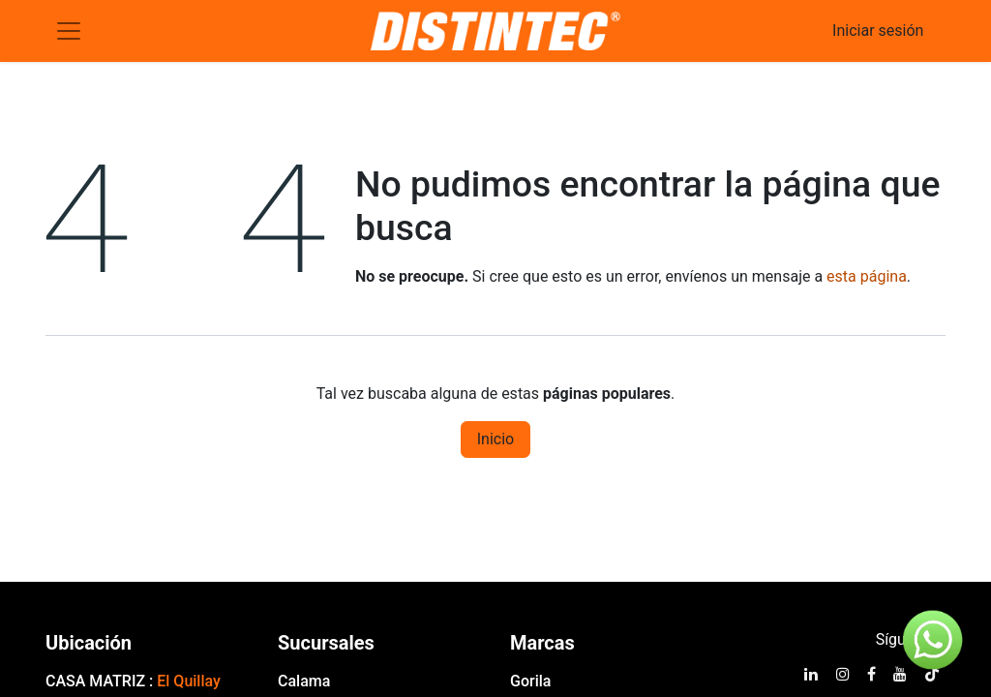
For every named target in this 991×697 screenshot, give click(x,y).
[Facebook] (871, 673)
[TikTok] (932, 673)
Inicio (495, 439)
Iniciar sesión (877, 30)
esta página (866, 276)
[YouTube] (900, 673)
